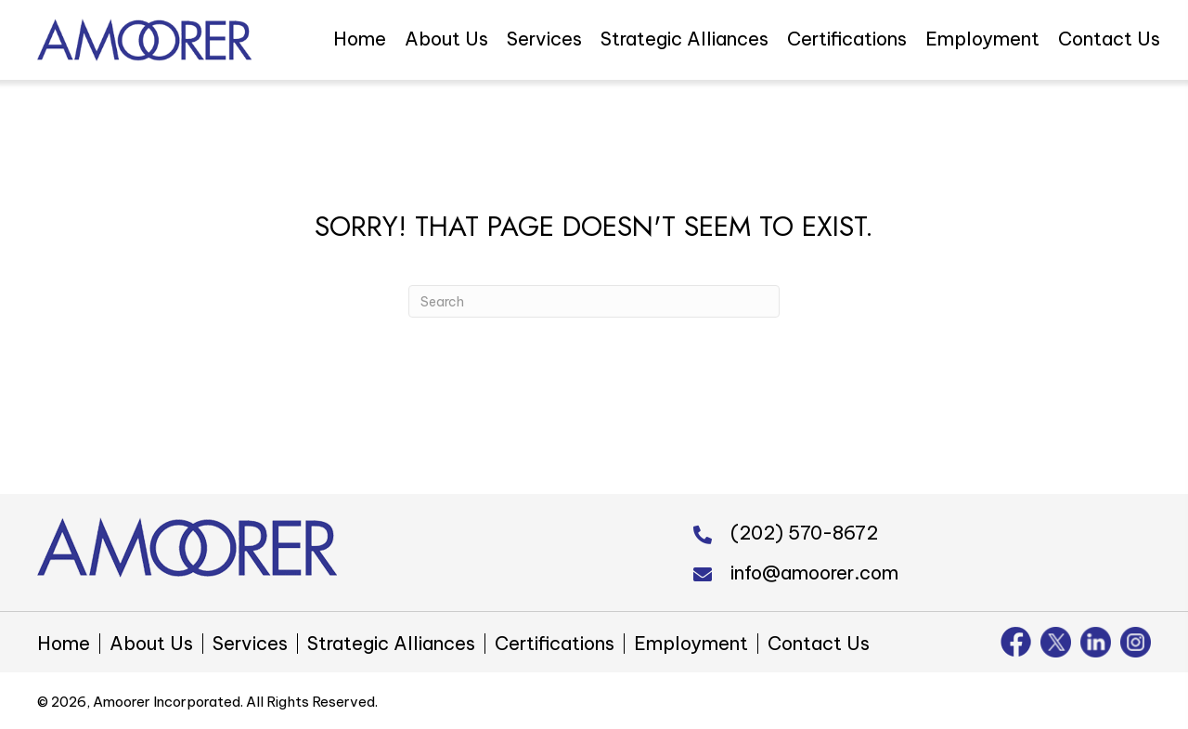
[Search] (594, 301)
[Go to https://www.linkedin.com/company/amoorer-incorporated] (1095, 642)
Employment (691, 643)
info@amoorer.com (814, 572)
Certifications (554, 643)
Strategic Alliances (391, 643)
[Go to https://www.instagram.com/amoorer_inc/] (1135, 642)
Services (250, 643)
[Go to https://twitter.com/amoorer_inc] (1055, 642)
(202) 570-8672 (804, 532)
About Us (151, 643)
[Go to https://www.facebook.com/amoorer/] (1016, 642)
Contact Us (819, 643)
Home (63, 643)
